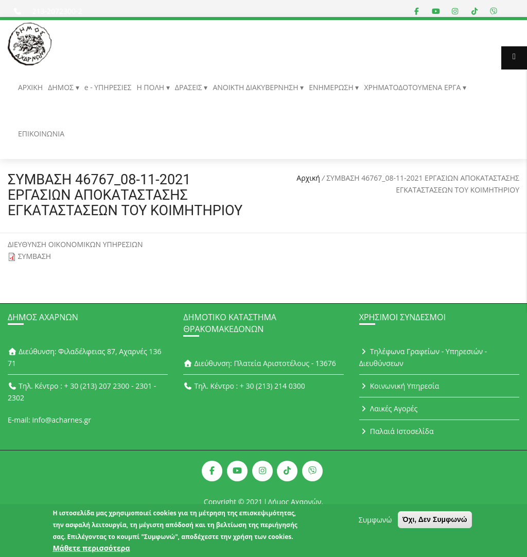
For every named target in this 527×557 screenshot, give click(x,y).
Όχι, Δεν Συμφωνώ (434, 523)
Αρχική (308, 178)
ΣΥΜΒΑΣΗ (34, 256)
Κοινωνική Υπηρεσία (399, 386)
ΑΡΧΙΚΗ (30, 87)
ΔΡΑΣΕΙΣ (189, 87)
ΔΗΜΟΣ (61, 87)
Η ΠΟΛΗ (151, 87)
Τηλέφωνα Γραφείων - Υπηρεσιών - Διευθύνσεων (423, 357)
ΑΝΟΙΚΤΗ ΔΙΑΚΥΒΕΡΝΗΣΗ (256, 87)
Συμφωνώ (375, 523)
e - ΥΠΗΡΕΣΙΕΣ (108, 87)
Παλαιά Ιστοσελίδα (396, 431)
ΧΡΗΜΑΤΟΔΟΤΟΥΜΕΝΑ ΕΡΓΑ (413, 87)
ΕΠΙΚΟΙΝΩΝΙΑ (41, 133)
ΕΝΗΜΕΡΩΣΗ (332, 87)
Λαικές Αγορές (388, 408)
